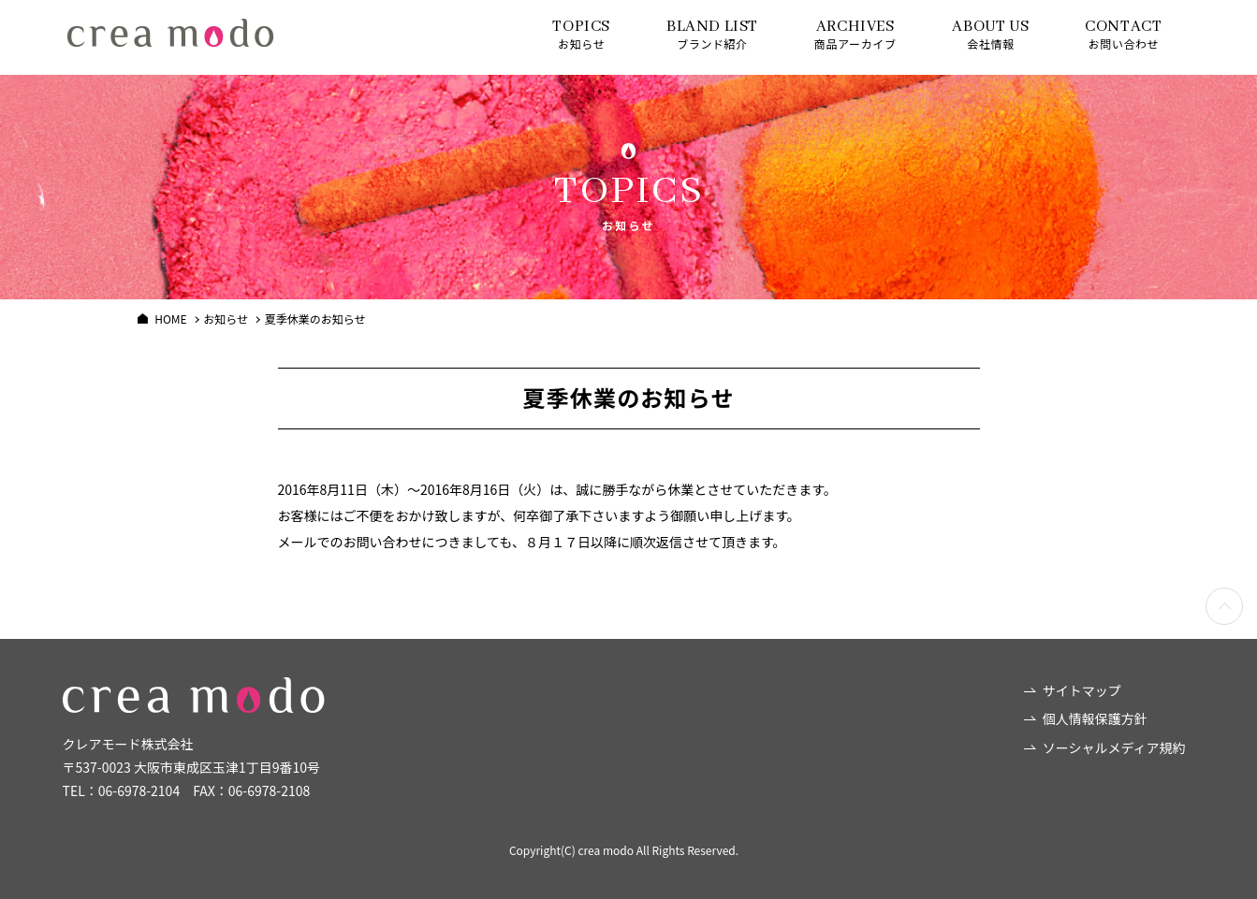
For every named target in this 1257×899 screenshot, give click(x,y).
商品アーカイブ (855, 34)
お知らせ (581, 34)
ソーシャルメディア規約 (1114, 747)
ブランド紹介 (712, 34)
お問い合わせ (1123, 34)
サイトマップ (1082, 690)
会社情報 (990, 34)
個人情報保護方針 (1095, 718)
